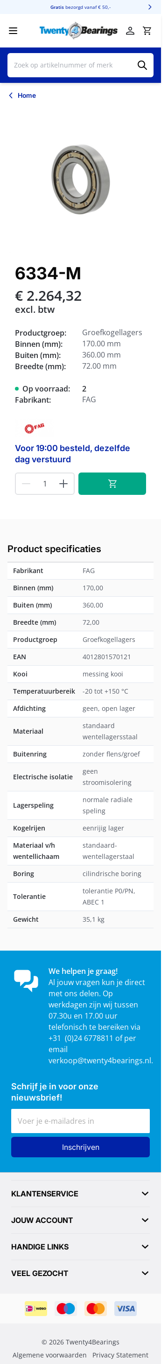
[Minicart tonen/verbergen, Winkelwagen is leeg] (147, 30)
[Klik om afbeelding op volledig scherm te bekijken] (80, 180)
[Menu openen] (13, 30)
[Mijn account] (130, 30)
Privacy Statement (120, 1355)
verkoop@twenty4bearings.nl (100, 1060)
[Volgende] (150, 7)
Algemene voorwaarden (50, 1355)
